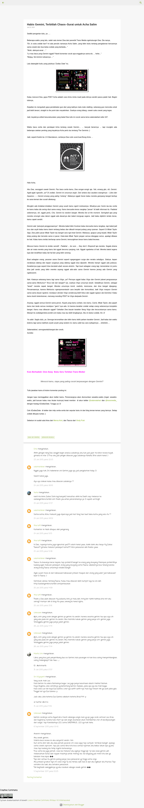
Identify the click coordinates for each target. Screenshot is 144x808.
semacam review (48, 437)
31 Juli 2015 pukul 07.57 (43, 669)
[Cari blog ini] (130, 2)
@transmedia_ (111, 400)
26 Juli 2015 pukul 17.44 (43, 626)
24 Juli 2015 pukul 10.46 (43, 551)
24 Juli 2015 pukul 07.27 (43, 503)
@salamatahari (95, 400)
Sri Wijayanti (39, 677)
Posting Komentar (34, 777)
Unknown (37, 612)
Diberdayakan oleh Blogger (72, 805)
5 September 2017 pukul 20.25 (46, 771)
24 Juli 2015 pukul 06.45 (43, 485)
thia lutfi (37, 525)
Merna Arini (58, 420)
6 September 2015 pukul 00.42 (46, 726)
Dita (35, 449)
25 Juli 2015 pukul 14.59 (43, 588)
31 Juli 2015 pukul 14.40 (43, 706)
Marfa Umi (38, 653)
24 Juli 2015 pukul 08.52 (43, 518)
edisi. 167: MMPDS (33, 437)
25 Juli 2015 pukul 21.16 (43, 605)
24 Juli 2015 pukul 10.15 (43, 533)
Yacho (36, 492)
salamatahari (39, 466)
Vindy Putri (80, 420)
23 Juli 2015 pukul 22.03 (43, 459)
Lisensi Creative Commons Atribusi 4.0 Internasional (49, 800)
